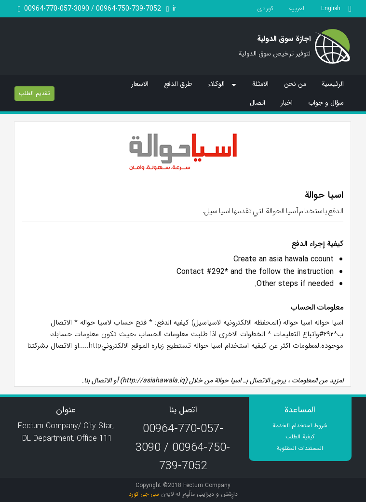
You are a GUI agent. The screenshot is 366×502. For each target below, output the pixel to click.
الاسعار (140, 84)
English (330, 8)
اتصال (257, 102)
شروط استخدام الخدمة (300, 425)
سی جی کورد (144, 494)
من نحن (295, 84)
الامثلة (260, 84)
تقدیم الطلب (34, 93)
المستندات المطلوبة (300, 448)
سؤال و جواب (326, 102)
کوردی (265, 8)
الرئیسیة (333, 84)
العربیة (297, 8)
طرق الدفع (178, 84)
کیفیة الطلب (299, 436)
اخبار (287, 102)
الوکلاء (216, 84)
